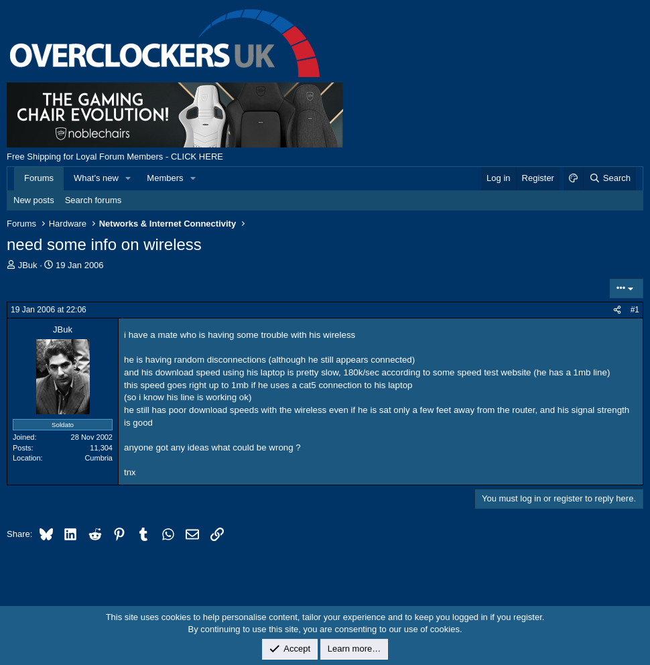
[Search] (609, 178)
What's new (96, 178)
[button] (128, 178)
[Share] (617, 310)
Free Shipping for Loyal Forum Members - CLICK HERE (115, 157)
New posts (33, 200)
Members (165, 178)
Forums (39, 178)
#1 (635, 309)
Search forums (93, 200)
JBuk (28, 265)
